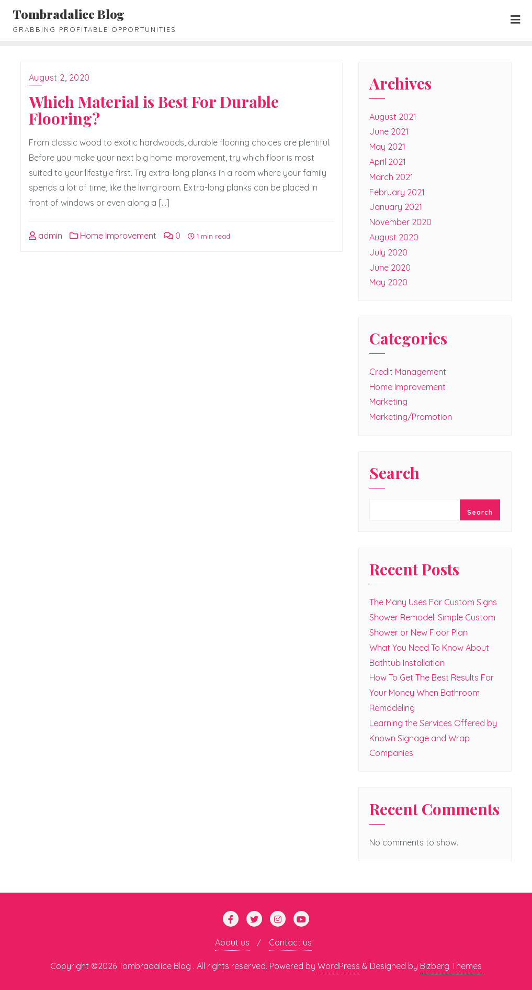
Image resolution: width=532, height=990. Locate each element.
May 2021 (387, 146)
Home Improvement (113, 235)
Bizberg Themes (451, 966)
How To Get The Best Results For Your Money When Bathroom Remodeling (431, 692)
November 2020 (400, 222)
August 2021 (392, 117)
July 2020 (388, 252)
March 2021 (391, 177)
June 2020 (390, 267)
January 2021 (395, 207)
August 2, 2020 (59, 77)
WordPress (339, 966)
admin (45, 235)
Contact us (290, 942)
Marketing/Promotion (410, 416)
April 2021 (387, 162)
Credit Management (407, 371)
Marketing (388, 401)
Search (394, 474)
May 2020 (388, 282)
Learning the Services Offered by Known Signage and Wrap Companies (433, 738)
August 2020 (393, 237)
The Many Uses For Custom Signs (433, 602)
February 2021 (397, 192)
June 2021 (389, 131)
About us (232, 942)
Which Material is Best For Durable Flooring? (154, 110)
